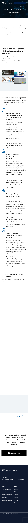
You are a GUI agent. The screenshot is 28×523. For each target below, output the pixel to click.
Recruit (16, 503)
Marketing (4, 497)
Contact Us (19, 3)
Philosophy (17, 492)
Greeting (16, 494)
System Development (6, 492)
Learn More (18, 416)
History (16, 497)
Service (3, 486)
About (15, 486)
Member (16, 500)
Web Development (6, 489)
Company (16, 489)
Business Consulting (6, 500)
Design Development (6, 494)
